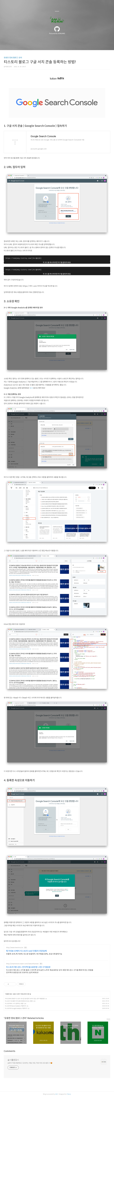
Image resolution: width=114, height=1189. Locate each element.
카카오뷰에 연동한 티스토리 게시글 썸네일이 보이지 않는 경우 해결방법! (25, 1005)
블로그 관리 (16, 1000)
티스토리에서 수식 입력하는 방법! (14, 1010)
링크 (31, 388)
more (108, 1080)
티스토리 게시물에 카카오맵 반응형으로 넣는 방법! (19, 1007)
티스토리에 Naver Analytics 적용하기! (15, 1012)
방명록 (53, 45)
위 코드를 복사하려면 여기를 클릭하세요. (57, 262)
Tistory (69, 1155)
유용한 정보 (8, 1000)
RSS (60, 45)
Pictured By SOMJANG (57, 34)
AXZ (56, 1155)
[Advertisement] (57, 963)
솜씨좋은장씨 (13, 1121)
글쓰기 (45, 45)
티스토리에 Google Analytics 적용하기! (16, 1015)
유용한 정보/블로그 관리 (13, 57)
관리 (68, 45)
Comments (9, 1112)
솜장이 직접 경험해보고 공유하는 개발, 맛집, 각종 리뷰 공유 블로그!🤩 (30, 1124)
